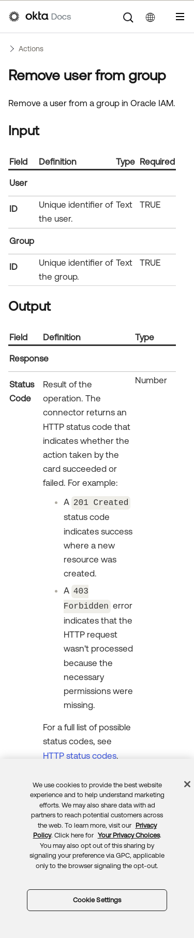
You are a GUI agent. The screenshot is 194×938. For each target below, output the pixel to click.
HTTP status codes (79, 753)
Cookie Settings (97, 900)
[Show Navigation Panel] (180, 16)
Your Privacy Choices (129, 835)
